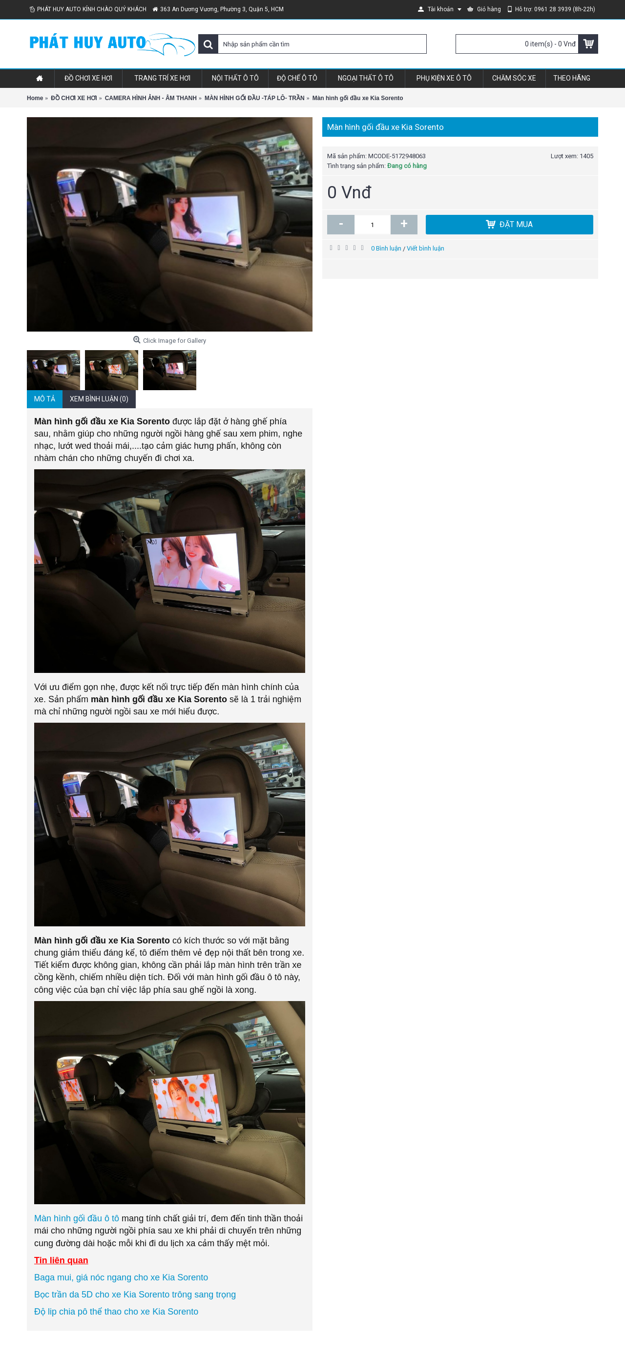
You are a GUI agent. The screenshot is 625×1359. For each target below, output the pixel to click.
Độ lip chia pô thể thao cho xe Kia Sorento (116, 1312)
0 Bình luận (386, 248)
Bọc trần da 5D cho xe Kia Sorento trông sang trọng (135, 1294)
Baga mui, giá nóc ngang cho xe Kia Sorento (121, 1277)
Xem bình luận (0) (99, 399)
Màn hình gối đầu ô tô (76, 1218)
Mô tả (44, 399)
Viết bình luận (425, 248)
